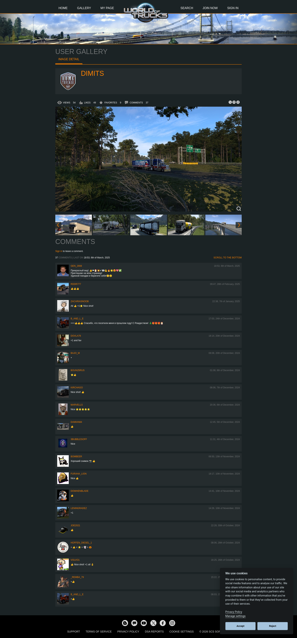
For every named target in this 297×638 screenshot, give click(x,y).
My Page (107, 8)
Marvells (77, 404)
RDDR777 (76, 284)
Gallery (84, 8)
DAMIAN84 (76, 422)
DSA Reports (154, 631)
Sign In (232, 8)
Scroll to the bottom (227, 257)
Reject (272, 626)
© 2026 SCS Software (214, 631)
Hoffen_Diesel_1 (81, 542)
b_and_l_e (77, 318)
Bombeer (76, 456)
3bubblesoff (79, 439)
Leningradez (79, 508)
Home (63, 8)
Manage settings (235, 616)
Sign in (58, 251)
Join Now (210, 8)
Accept (240, 626)
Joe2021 (75, 525)
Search (187, 8)
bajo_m (75, 353)
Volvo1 (75, 560)
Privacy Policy (128, 631)
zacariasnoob (80, 301)
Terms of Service (99, 631)
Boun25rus (77, 370)
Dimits (92, 73)
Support (73, 631)
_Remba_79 (77, 577)
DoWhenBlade (79, 491)
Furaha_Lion (79, 473)
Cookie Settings (181, 631)
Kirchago (77, 387)
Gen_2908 (76, 266)
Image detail (68, 59)
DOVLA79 (76, 336)
